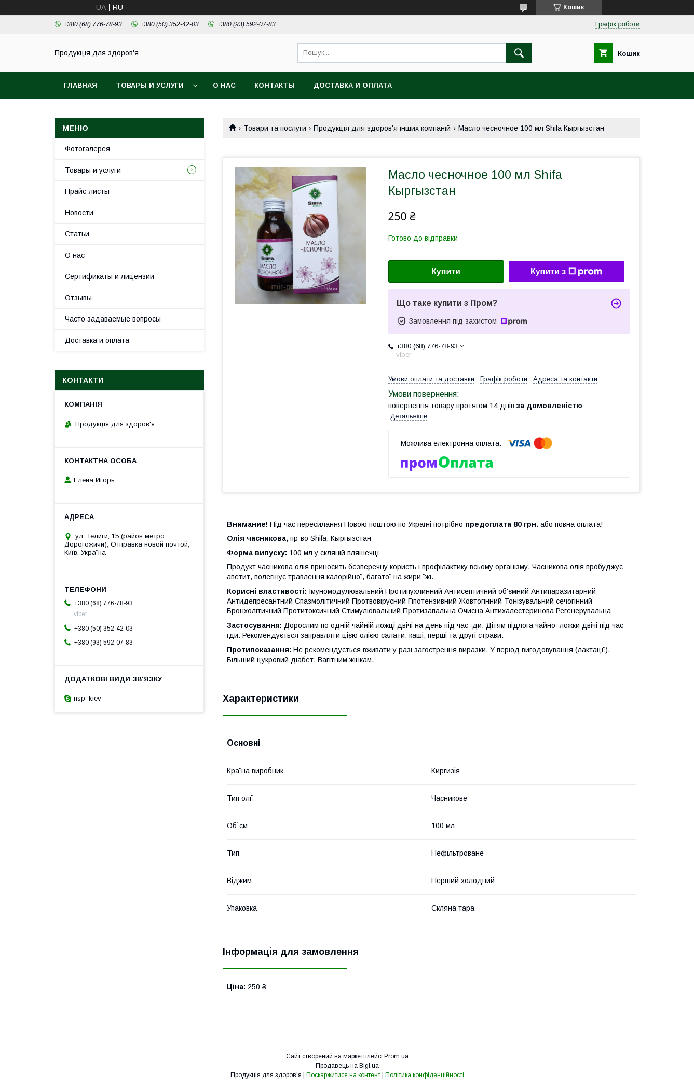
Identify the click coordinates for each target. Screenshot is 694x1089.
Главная (80, 85)
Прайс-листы (87, 191)
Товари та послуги (274, 128)
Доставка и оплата (353, 85)
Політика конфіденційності (424, 1075)
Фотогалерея (87, 149)
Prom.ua (396, 1056)
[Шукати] (519, 53)
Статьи (77, 234)
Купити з (566, 271)
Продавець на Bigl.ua (347, 1065)
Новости (79, 212)
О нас (224, 85)
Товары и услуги (150, 85)
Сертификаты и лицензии (109, 276)
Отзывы (78, 298)
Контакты (274, 85)
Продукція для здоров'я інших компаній (382, 128)
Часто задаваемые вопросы (113, 319)
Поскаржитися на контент (343, 1075)
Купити (445, 271)
